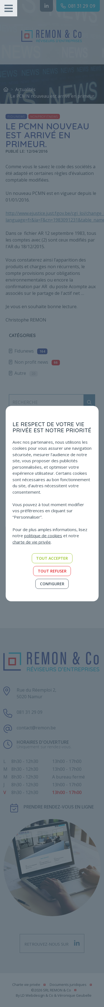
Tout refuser (52, 571)
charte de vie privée (31, 541)
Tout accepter (52, 558)
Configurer (52, 583)
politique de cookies (43, 535)
